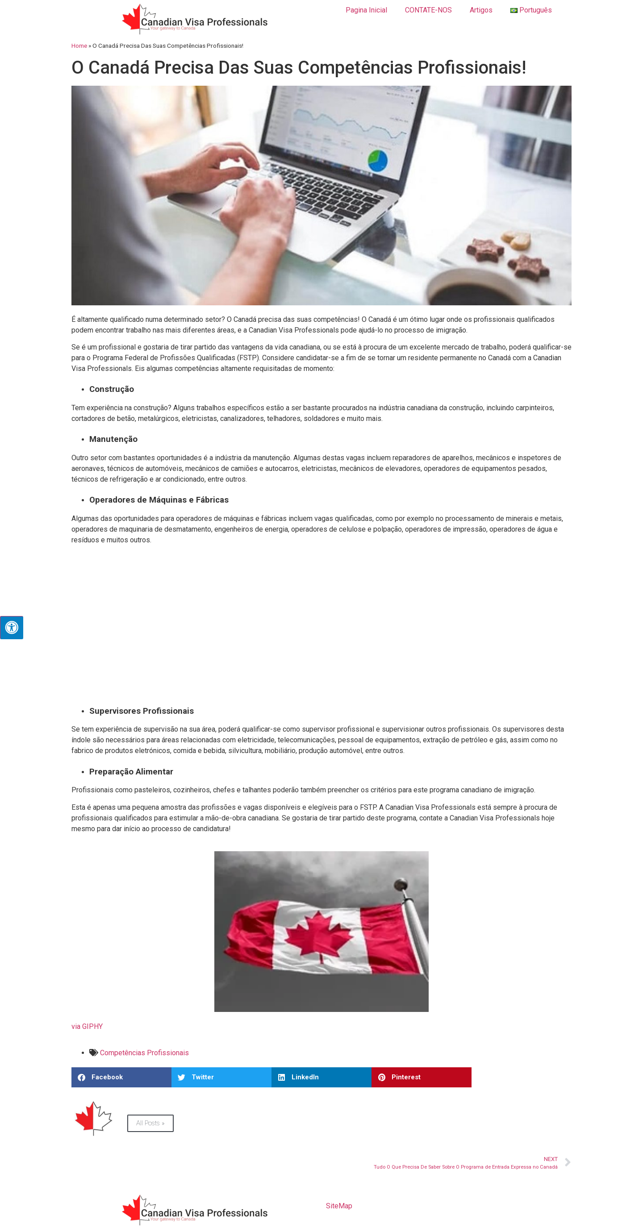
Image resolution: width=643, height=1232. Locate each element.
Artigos (481, 10)
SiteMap (339, 1206)
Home (79, 45)
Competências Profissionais (144, 1053)
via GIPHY (87, 1026)
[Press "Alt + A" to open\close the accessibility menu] (11, 627)
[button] (121, 1077)
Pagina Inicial (366, 10)
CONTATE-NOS (428, 10)
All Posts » (150, 1123)
